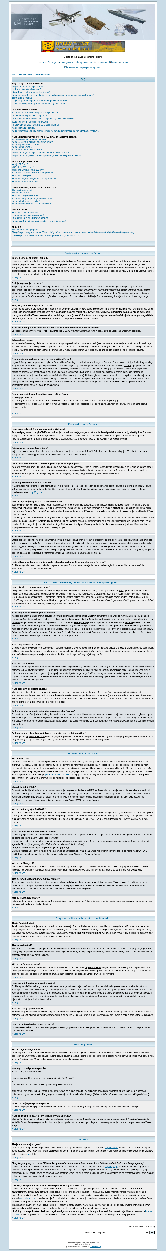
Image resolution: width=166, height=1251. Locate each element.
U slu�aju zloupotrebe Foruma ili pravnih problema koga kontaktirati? (45, 235)
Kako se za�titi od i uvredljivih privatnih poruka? (39, 221)
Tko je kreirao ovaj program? (26, 229)
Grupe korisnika (84, 63)
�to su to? (34, 178)
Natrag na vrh (18, 277)
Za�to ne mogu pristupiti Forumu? (28, 86)
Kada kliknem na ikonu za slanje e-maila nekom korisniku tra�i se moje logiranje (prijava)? (55, 131)
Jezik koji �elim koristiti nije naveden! (30, 122)
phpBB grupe (36, 492)
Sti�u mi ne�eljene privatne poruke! (30, 218)
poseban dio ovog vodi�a (57, 774)
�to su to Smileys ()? (28, 170)
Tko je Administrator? (22, 190)
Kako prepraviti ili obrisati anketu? (28, 149)
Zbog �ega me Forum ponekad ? (31, 92)
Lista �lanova (65, 63)
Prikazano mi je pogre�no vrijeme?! (29, 115)
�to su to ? (25, 181)
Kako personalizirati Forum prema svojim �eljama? (37, 112)
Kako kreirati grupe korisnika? (26, 201)
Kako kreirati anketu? (22, 147)
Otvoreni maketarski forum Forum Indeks (31, 74)
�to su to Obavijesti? (22, 175)
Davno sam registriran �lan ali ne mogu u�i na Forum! (39, 104)
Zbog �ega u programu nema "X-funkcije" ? (74, 232)
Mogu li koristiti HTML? (23, 167)
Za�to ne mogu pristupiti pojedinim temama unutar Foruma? (41, 152)
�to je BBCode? (20, 164)
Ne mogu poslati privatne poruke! (28, 215)
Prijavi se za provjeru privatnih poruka (82, 68)
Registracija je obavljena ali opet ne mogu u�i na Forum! (39, 100)
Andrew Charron (95, 1247)
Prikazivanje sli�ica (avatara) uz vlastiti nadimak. (35, 125)
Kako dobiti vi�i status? (23, 128)
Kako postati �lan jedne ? (32, 198)
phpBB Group (111, 1147)
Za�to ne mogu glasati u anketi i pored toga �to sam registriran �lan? (46, 155)
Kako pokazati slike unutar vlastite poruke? (32, 172)
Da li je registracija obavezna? (26, 89)
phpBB (78, 1243)
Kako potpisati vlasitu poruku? (26, 144)
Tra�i (52, 63)
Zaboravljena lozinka (22, 98)
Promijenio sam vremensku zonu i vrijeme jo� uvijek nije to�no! (43, 118)
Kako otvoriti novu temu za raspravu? (30, 139)
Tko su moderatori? (21, 192)
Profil (113, 63)
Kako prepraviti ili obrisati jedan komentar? (32, 142)
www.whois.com (27, 1198)
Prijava (123, 63)
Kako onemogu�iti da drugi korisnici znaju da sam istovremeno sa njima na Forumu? (53, 95)
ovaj (29, 1154)
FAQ (42, 63)
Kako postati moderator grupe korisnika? (31, 203)
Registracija (100, 63)
